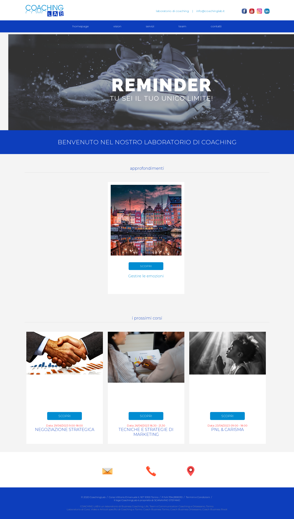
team (182, 26)
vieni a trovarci (191, 479)
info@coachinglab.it (210, 11)
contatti (216, 26)
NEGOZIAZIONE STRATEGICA (64, 429)
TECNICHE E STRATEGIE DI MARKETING (146, 432)
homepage (80, 26)
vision (117, 26)
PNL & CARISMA (227, 429)
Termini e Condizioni (198, 497)
